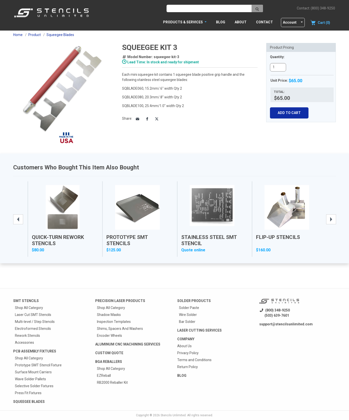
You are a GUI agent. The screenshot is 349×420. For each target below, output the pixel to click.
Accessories (24, 342)
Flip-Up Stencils (278, 237)
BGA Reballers (108, 362)
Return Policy (187, 367)
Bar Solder (187, 322)
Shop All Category (29, 308)
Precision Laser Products (120, 301)
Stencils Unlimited (173, 415)
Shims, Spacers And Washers (120, 329)
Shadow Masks (109, 315)
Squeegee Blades (29, 402)
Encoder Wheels (109, 336)
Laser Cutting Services (199, 330)
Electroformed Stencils (33, 329)
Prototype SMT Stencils (127, 240)
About (241, 22)
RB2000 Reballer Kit (112, 382)
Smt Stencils (26, 301)
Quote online (193, 250)
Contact (264, 22)
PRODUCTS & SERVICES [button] (183, 22)
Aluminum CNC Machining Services (127, 344)
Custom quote (109, 353)
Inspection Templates (114, 322)
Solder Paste (189, 308)
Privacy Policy (188, 353)
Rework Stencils (27, 336)
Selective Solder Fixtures (34, 386)
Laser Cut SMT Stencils (33, 315)
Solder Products (194, 301)
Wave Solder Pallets (30, 379)
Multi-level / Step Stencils (35, 322)
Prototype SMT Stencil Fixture (38, 365)
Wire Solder (188, 315)
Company (185, 339)
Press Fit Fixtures (28, 393)
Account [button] (290, 22)
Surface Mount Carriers (33, 372)
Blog (220, 22)
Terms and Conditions (194, 360)
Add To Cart (289, 113)
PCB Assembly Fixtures (34, 351)
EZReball (104, 376)
